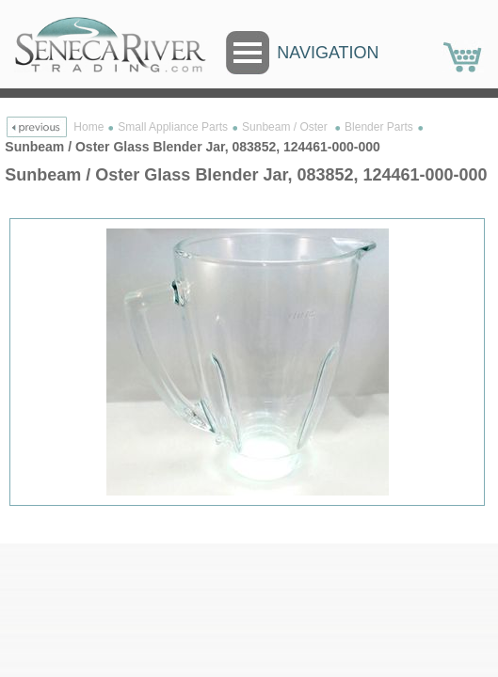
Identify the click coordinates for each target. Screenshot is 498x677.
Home (88, 127)
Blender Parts (379, 127)
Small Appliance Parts (173, 127)
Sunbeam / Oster (286, 127)
